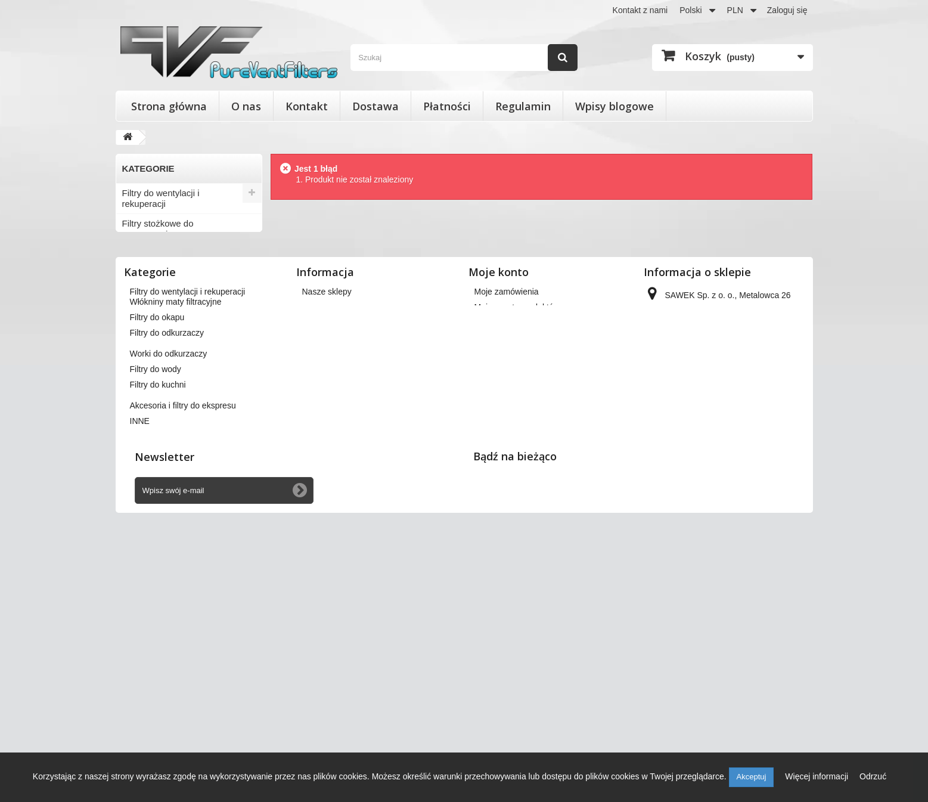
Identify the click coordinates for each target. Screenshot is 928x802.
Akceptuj (751, 776)
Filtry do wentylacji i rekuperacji (161, 198)
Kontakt (306, 106)
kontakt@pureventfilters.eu (743, 605)
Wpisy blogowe (614, 106)
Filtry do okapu (151, 304)
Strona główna (169, 106)
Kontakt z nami (640, 10)
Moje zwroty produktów (517, 519)
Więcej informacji (818, 776)
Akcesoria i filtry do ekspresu (179, 402)
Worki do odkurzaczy (163, 343)
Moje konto (498, 484)
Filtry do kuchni (152, 382)
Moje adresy (497, 550)
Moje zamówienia (506, 504)
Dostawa (375, 106)
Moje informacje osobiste (520, 566)
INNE (133, 422)
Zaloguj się (787, 10)
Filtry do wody (150, 363)
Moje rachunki (500, 535)
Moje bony (493, 581)
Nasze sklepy (327, 504)
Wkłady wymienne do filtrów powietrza (177, 259)
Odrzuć (872, 776)
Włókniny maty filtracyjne (171, 284)
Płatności (447, 106)
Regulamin (523, 106)
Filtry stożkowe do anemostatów (158, 228)
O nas (246, 106)
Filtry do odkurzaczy (161, 323)
